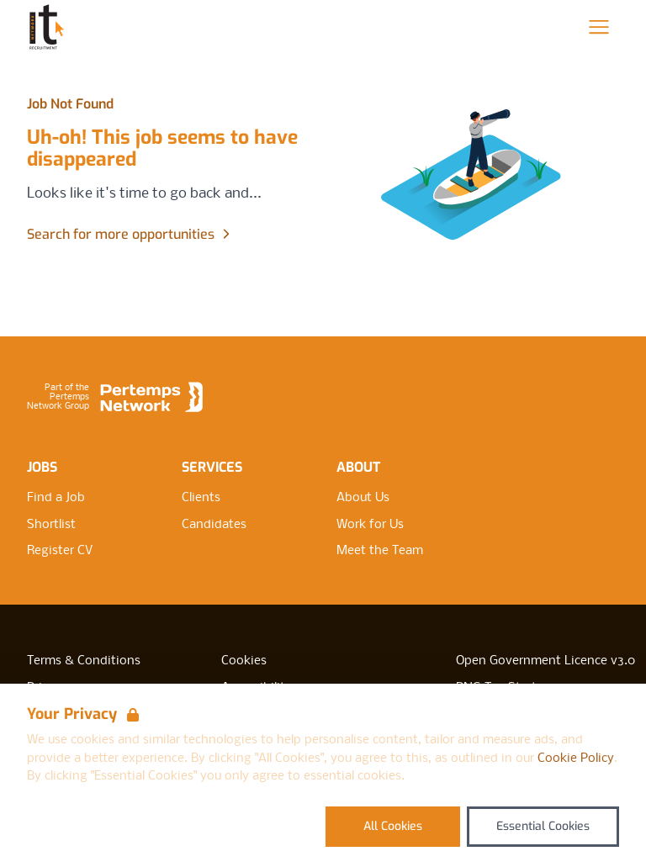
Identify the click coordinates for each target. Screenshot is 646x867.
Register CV (60, 551)
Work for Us (370, 524)
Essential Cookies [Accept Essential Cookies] (543, 826)
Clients (201, 498)
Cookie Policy (575, 758)
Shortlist (51, 524)
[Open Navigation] (599, 27)
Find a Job (56, 498)
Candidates (214, 524)
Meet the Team (379, 551)
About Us (362, 498)
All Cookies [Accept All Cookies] (392, 826)
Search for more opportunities (131, 234)
